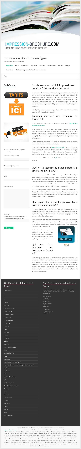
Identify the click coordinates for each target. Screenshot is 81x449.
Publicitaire (9, 70)
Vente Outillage (8, 415)
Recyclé (6, 406)
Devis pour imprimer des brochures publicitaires (31, 70)
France (5, 356)
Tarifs (5, 412)
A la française (7, 290)
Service (60, 65)
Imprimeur (34, 65)
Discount (6, 332)
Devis (17, 65)
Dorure (6, 335)
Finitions (6, 350)
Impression (9, 65)
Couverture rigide (9, 314)
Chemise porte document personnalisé (21, 444)
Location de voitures (9, 377)
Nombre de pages (9, 383)
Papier (5, 392)
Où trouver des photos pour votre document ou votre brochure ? (36, 440)
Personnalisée (51, 65)
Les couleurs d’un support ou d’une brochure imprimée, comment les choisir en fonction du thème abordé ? (32, 438)
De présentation (8, 320)
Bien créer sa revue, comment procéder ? (66, 437)
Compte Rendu (8, 311)
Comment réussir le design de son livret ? (15, 437)
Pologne (6, 400)
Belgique (6, 305)
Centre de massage (9, 308)
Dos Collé (6, 338)
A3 (56, 158)
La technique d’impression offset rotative (63, 440)
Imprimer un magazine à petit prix (65, 444)
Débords (6, 326)
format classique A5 (57, 147)
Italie (5, 374)
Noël (5, 380)
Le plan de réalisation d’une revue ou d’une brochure (43, 442)
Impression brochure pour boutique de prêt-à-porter (19, 365)
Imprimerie (24, 65)
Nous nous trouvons (49, 290)
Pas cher (6, 394)
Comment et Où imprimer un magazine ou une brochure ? (40, 437)
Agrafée (6, 302)
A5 (4, 299)
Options (42, 65)
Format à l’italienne (9, 353)
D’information (7, 317)
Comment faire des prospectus (47, 444)
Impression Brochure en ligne (25, 58)
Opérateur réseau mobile (11, 386)
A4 (4, 296)
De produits (7, 323)
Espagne (6, 344)
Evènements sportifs (10, 347)
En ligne (67, 65)
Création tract (35, 444)
